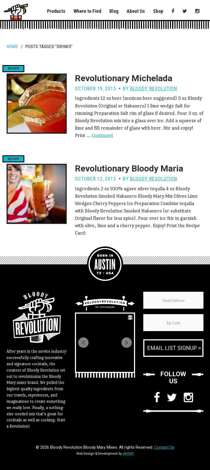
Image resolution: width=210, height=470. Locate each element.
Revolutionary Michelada (123, 78)
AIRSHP (128, 454)
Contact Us (164, 447)
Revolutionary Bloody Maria (129, 168)
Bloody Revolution (153, 88)
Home (12, 46)
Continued (102, 135)
